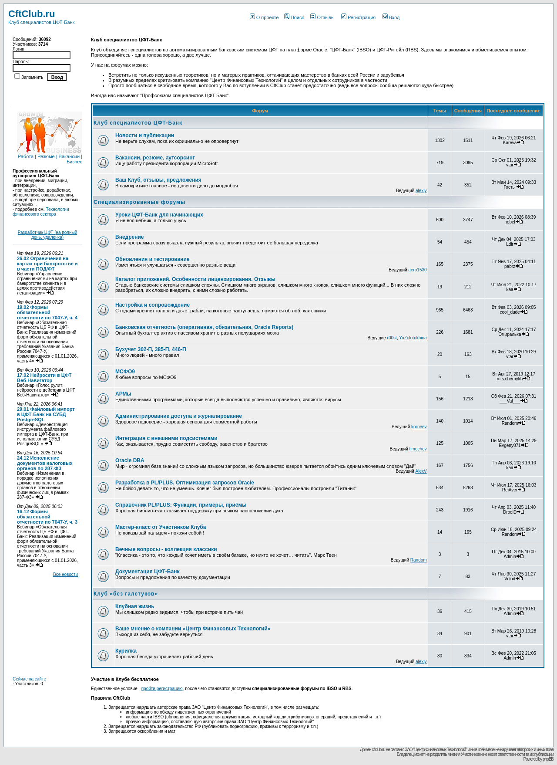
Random (418, 560)
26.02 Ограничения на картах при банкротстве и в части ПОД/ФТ (47, 263)
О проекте (264, 17)
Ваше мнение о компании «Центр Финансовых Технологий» (193, 629)
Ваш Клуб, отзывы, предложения (158, 180)
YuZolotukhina (412, 337)
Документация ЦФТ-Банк (147, 572)
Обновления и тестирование (152, 259)
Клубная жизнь (134, 606)
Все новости (65, 574)
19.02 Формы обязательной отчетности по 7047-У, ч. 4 (47, 312)
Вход (391, 17)
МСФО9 (125, 372)
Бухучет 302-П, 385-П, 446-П (150, 349)
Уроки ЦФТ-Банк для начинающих (159, 215)
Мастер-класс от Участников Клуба (160, 527)
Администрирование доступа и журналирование (178, 416)
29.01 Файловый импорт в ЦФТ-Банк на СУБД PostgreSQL (46, 414)
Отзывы (322, 17)
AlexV (420, 471)
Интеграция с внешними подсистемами (166, 438)
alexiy (421, 190)
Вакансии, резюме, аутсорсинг (155, 158)
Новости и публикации (144, 135)
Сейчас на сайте (29, 679)
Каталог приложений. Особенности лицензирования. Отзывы (195, 279)
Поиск (294, 17)
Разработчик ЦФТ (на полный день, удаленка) (47, 235)
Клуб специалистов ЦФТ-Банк (138, 123)
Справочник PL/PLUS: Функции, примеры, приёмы (181, 505)
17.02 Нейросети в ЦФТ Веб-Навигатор (44, 377)
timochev (418, 449)
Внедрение (129, 237)
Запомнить (32, 77)
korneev (419, 426)
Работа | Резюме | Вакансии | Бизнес (49, 156)
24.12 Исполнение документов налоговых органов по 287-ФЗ (45, 463)
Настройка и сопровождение (152, 305)
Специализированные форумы (139, 202)
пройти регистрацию (162, 688)
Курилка (126, 651)
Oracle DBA (129, 460)
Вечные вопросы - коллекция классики (166, 549)
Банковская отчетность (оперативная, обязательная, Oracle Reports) (204, 327)
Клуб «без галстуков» (126, 594)
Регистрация (358, 17)
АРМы (123, 394)
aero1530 (417, 269)
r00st (392, 337)
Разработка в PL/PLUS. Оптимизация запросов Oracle (184, 483)
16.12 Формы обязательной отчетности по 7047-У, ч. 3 (47, 517)
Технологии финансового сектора (41, 212)
